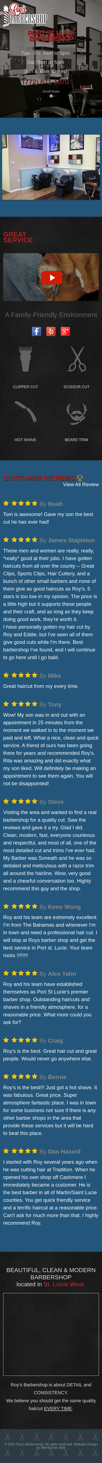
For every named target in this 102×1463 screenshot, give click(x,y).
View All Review (81, 484)
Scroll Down (51, 94)
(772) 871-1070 (45, 82)
